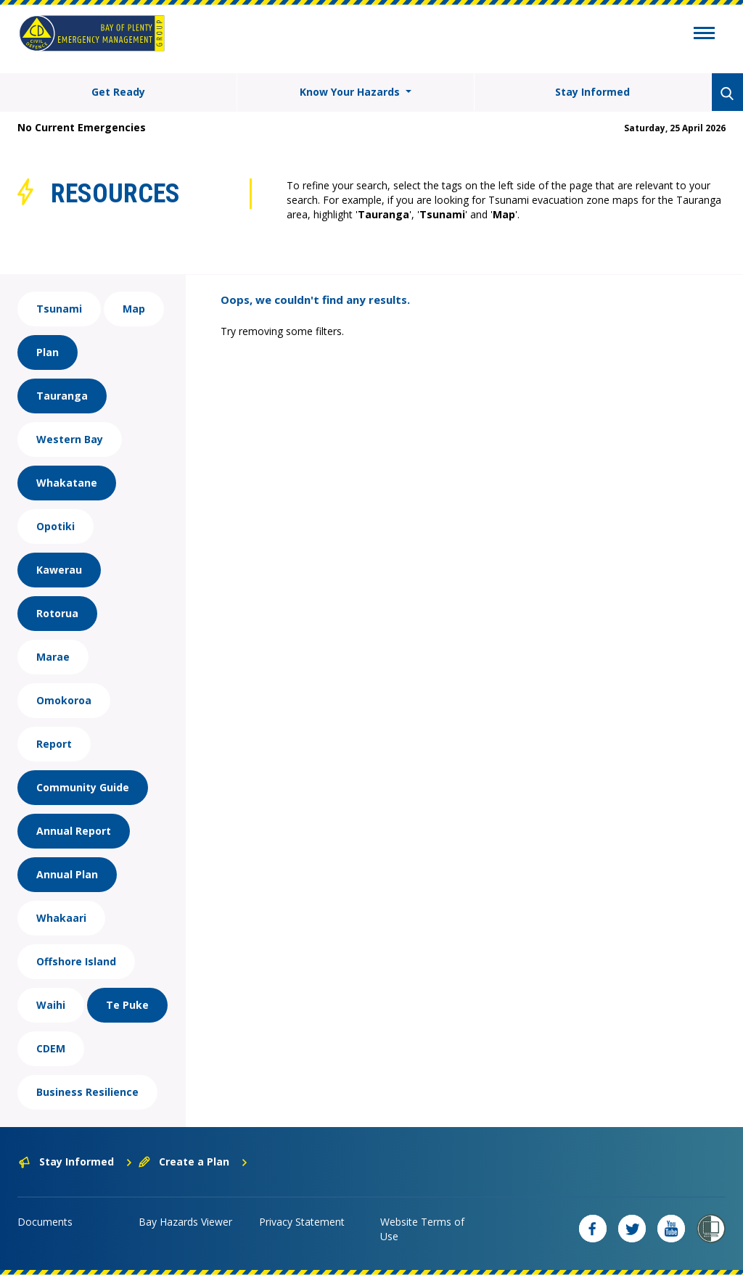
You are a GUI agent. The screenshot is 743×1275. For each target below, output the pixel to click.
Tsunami (59, 308)
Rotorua (57, 613)
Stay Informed (592, 92)
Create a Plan (193, 1161)
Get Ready (118, 92)
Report (54, 744)
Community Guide (82, 787)
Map (134, 308)
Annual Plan (67, 874)
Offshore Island (76, 961)
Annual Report (73, 831)
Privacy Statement (302, 1222)
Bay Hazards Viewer (185, 1222)
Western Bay (69, 439)
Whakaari (61, 918)
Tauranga (62, 396)
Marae (53, 657)
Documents (45, 1222)
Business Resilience (87, 1092)
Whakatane (66, 483)
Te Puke (127, 1005)
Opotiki (55, 526)
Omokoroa (63, 700)
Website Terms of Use (422, 1229)
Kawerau (59, 570)
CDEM (50, 1048)
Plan (47, 352)
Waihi (50, 1005)
